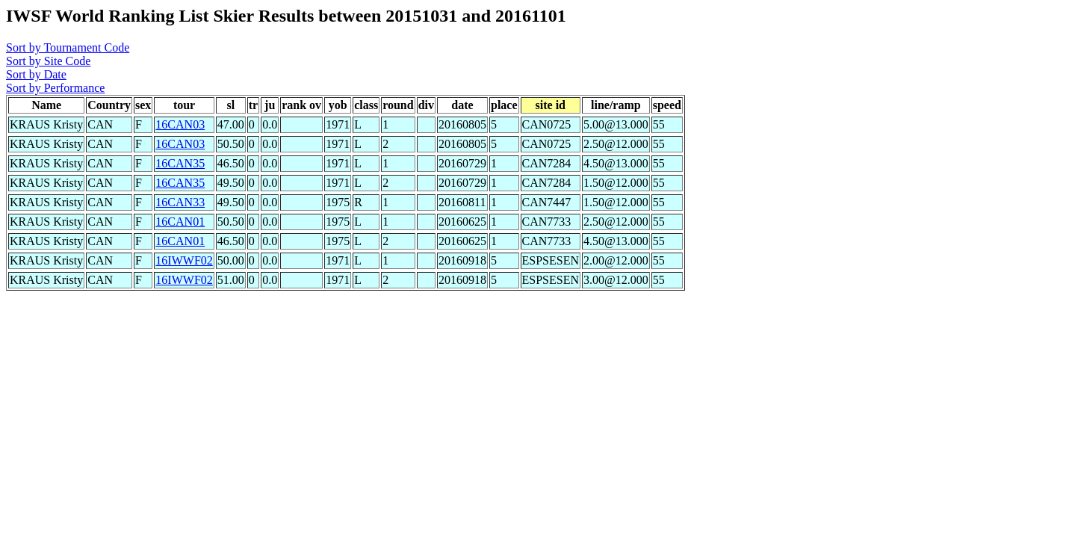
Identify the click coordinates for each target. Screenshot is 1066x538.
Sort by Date (36, 74)
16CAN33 (180, 202)
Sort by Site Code (48, 61)
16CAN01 (180, 221)
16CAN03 (180, 124)
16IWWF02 (183, 260)
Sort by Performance (55, 87)
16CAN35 (180, 163)
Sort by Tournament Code (67, 47)
